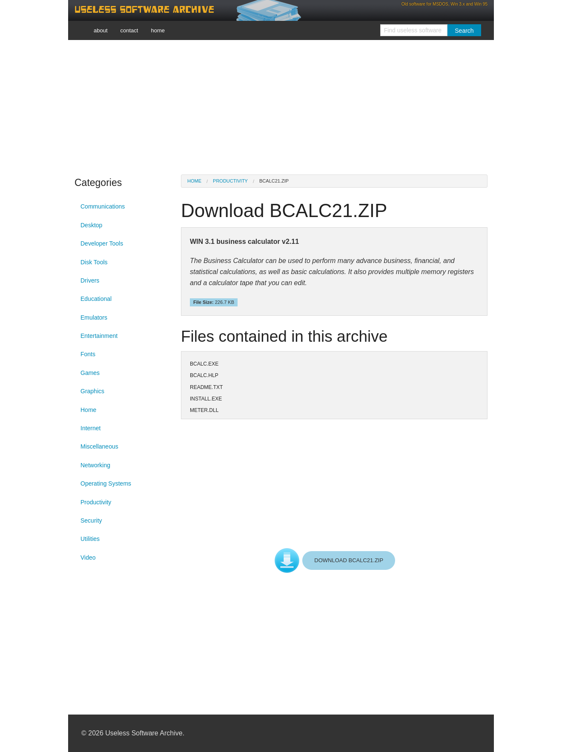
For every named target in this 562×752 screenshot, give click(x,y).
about (101, 30)
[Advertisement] (281, 106)
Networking (95, 465)
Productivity (95, 502)
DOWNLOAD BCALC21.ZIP (348, 560)
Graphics (92, 391)
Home (88, 409)
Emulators (93, 317)
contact (129, 30)
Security (91, 520)
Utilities (90, 538)
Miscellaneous (99, 446)
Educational (96, 298)
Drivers (89, 280)
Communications (102, 206)
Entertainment (99, 335)
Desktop (91, 225)
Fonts (87, 354)
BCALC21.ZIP (274, 180)
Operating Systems (105, 483)
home (158, 30)
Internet (90, 428)
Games (90, 372)
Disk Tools (94, 262)
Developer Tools (101, 243)
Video (88, 557)
